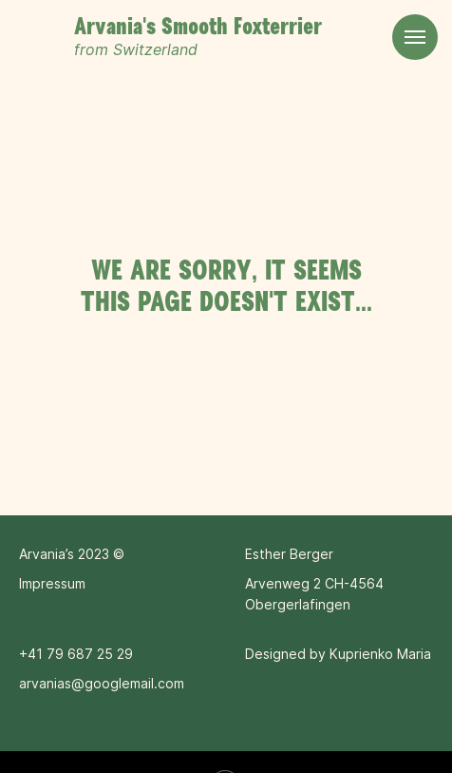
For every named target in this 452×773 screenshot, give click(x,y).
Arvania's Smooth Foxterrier (198, 27)
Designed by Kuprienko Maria (338, 654)
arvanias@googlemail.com (101, 683)
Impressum (52, 583)
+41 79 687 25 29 (76, 654)
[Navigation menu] (415, 37)
